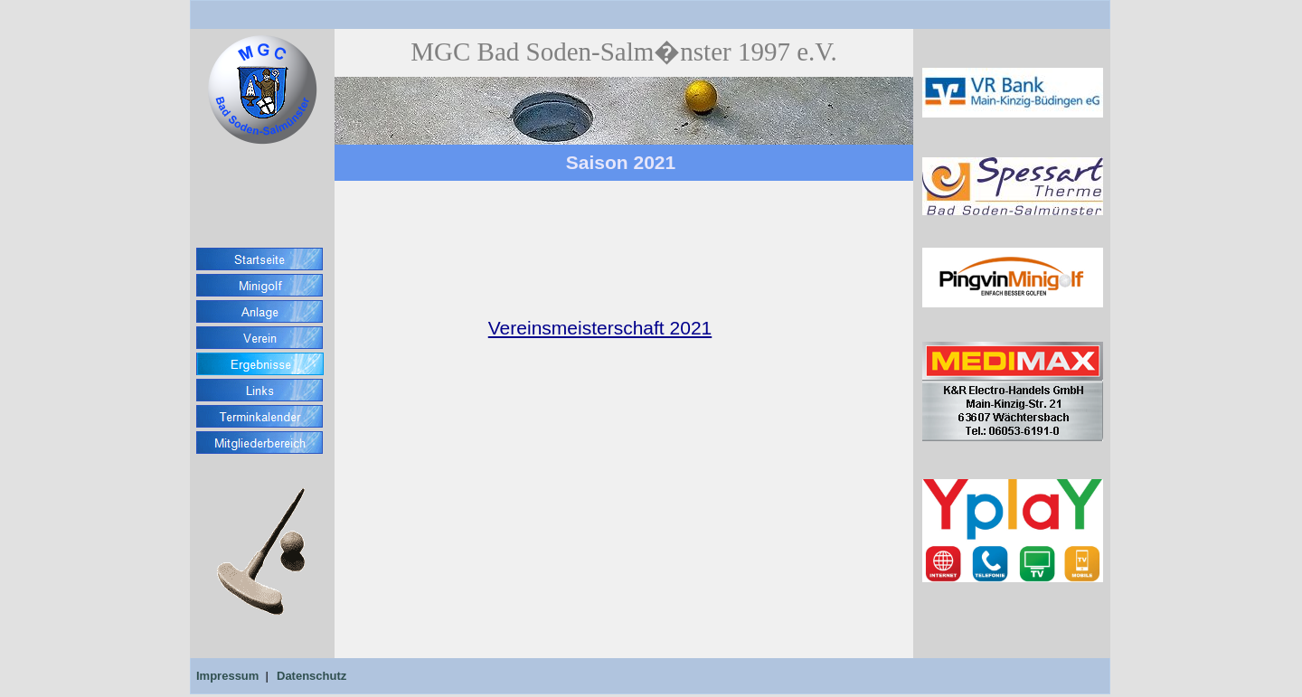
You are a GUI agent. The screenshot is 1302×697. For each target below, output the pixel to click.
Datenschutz (311, 676)
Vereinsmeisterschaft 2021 (600, 327)
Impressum (227, 676)
